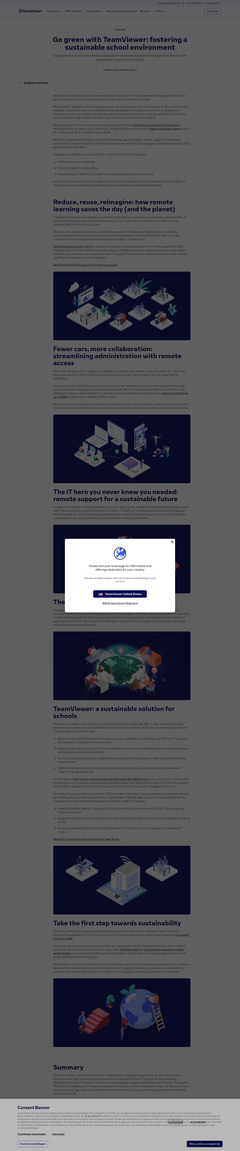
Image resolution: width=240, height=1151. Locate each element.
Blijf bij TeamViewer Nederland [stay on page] (120, 603)
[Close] (172, 542)
